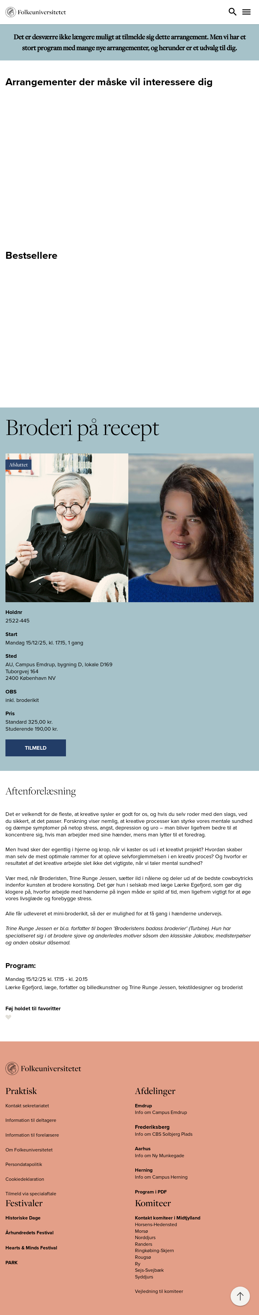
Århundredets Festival (29, 1232)
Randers (143, 1244)
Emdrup (143, 1105)
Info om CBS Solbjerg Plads (163, 1134)
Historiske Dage (23, 1217)
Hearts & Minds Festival (31, 1247)
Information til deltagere (30, 1120)
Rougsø (143, 1257)
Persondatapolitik (23, 1164)
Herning (143, 1170)
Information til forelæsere (32, 1135)
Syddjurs (144, 1276)
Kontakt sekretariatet (27, 1105)
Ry (137, 1263)
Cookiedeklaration (24, 1179)
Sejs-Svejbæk (149, 1270)
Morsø (141, 1231)
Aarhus (143, 1148)
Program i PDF (151, 1191)
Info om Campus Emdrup (161, 1112)
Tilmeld (36, 748)
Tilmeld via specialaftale (30, 1193)
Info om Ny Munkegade (159, 1155)
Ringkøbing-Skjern (154, 1250)
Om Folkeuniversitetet (29, 1149)
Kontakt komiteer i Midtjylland (167, 1217)
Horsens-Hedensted (156, 1224)
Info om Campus (153, 1177)
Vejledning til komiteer (159, 1291)
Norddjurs (145, 1237)
